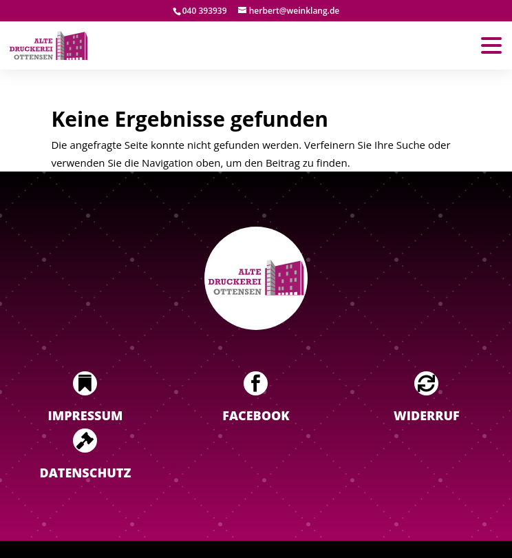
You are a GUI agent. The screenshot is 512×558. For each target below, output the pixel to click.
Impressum (85, 415)
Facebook (256, 415)
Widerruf (427, 415)
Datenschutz (85, 472)
